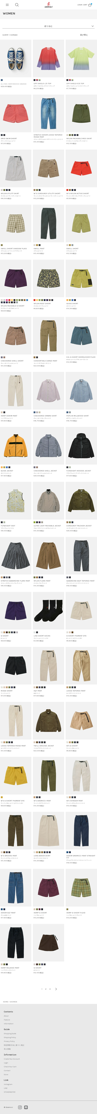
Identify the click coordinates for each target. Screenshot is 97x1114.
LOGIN (79, 5)
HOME (5, 1002)
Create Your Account (12, 1059)
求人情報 (7, 1049)
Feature (7, 1020)
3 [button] (50, 989)
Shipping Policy (10, 1037)
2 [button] (46, 989)
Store (6, 1075)
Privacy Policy (9, 1041)
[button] (54, 989)
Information (8, 1024)
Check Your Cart (10, 1067)
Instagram (8, 1084)
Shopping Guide (10, 1034)
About (6, 1016)
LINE (5, 1088)
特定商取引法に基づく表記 (14, 1045)
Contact (7, 1071)
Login (6, 1063)
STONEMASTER (9, 1092)
